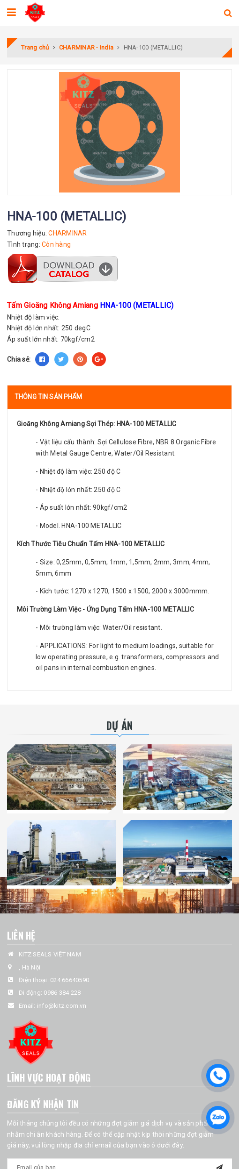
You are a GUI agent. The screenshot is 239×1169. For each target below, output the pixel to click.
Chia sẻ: (18, 359)
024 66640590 (69, 980)
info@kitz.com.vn (61, 1005)
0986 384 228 (62, 992)
